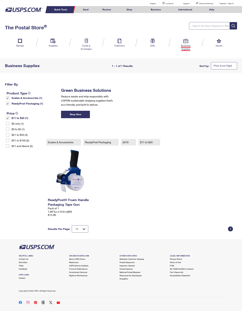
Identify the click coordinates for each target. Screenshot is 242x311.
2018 (126, 142)
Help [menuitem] (211, 9)
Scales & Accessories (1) (27, 97)
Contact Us (23, 259)
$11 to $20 (146, 142)
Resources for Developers (131, 275)
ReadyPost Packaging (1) (27, 103)
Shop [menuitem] (129, 9)
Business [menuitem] (156, 9)
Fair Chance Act (176, 272)
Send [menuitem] (86, 9)
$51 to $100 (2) (20, 140)
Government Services (78, 272)
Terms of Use (175, 262)
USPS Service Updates (78, 266)
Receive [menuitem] (106, 9)
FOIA (172, 266)
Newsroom (74, 262)
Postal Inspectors (127, 262)
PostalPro (124, 279)
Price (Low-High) (223, 65)
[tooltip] (29, 93)
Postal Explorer (126, 269)
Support (186, 3)
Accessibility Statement (180, 275)
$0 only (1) (18, 123)
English (149, 3)
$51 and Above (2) (22, 146)
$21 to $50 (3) (20, 134)
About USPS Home (77, 259)
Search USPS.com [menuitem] (227, 9)
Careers (22, 278)
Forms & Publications (78, 269)
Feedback (23, 269)
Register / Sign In (227, 3)
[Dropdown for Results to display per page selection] (80, 229)
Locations (170, 3)
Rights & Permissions (78, 275)
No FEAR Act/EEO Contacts (182, 269)
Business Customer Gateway (132, 259)
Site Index (23, 262)
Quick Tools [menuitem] (60, 9)
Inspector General (127, 266)
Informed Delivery (206, 3)
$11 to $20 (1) (20, 117)
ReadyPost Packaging (98, 142)
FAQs (21, 266)
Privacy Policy (176, 259)
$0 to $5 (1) (18, 129)
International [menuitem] (185, 9)
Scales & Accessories (61, 142)
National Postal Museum (130, 272)
